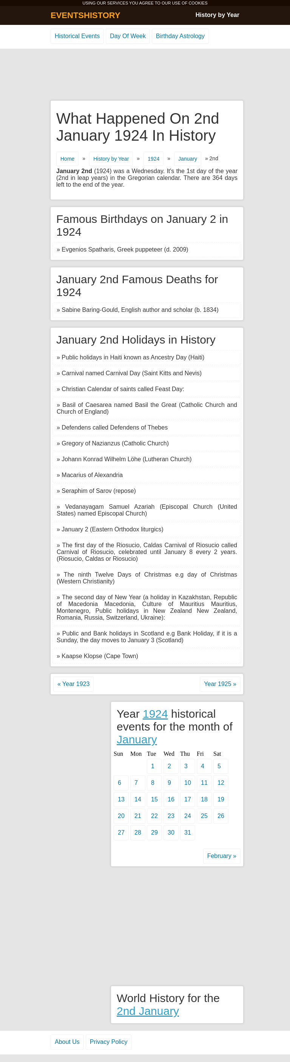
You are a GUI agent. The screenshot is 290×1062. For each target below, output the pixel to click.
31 (187, 832)
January (187, 159)
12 (221, 783)
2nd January (148, 1011)
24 (187, 816)
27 (121, 832)
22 (154, 816)
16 (171, 799)
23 (171, 816)
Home (67, 159)
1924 (153, 159)
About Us (67, 1042)
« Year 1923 (73, 684)
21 (137, 816)
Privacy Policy (109, 1042)
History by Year (217, 15)
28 (137, 832)
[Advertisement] (145, 75)
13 (121, 799)
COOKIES (197, 3)
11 (204, 783)
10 (187, 783)
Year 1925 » (220, 684)
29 (154, 832)
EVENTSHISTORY (85, 15)
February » (221, 856)
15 (154, 799)
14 (137, 799)
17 (187, 799)
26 (221, 816)
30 (171, 832)
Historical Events (77, 36)
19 (221, 799)
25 (204, 816)
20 (121, 816)
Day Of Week (128, 36)
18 (204, 799)
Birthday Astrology (180, 36)
